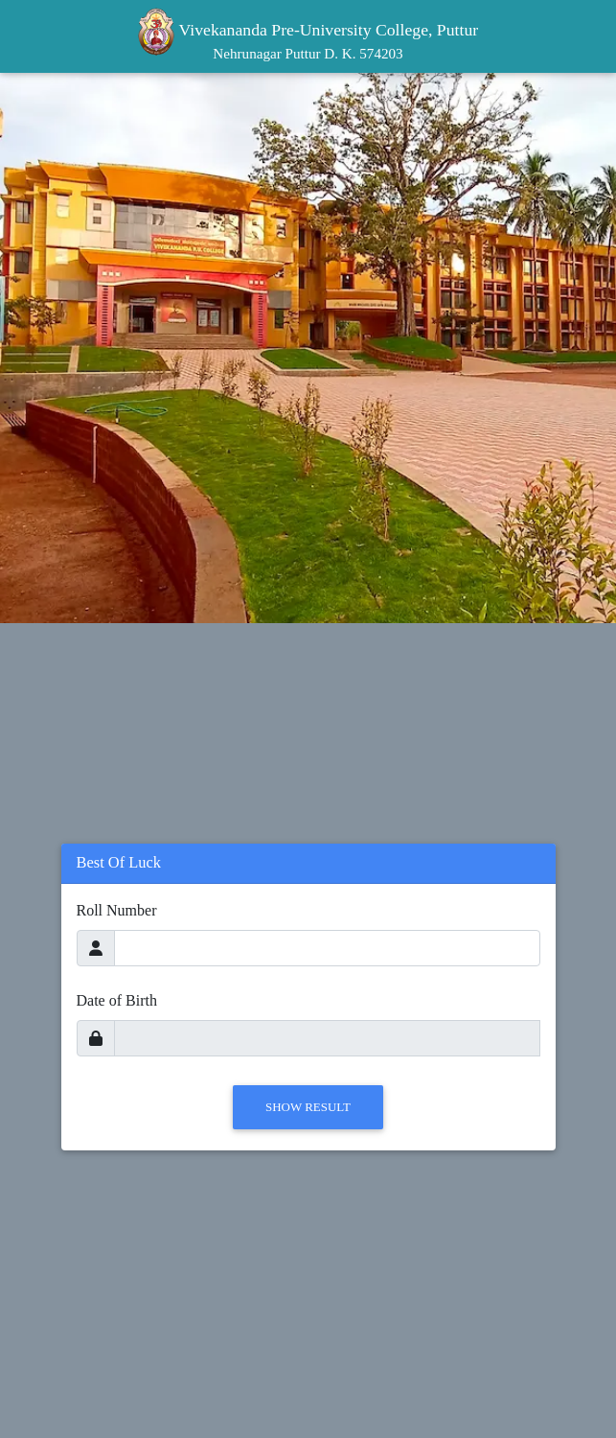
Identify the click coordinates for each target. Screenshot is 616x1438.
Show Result (308, 1107)
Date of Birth (117, 1000)
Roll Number (117, 910)
